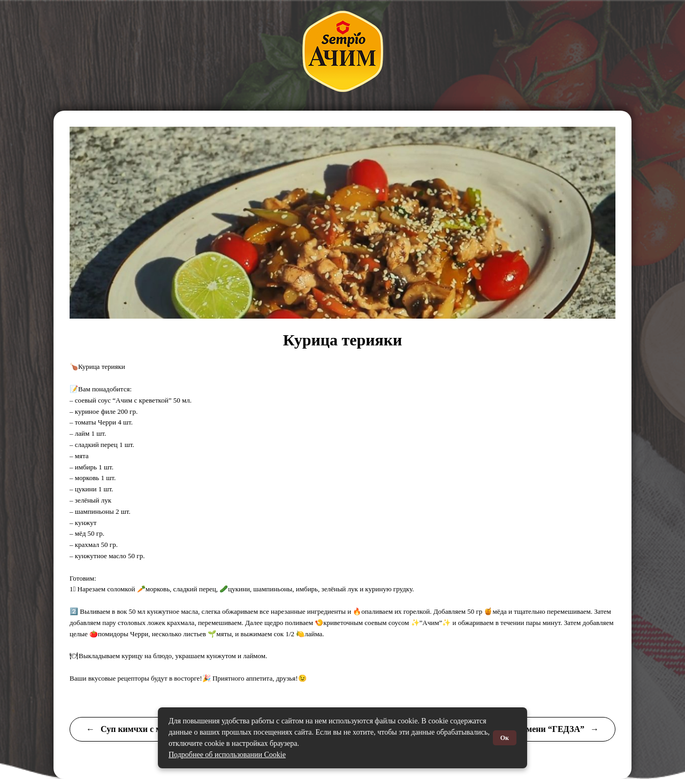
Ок (504, 738)
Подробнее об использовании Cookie (227, 755)
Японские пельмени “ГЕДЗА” (533, 729)
